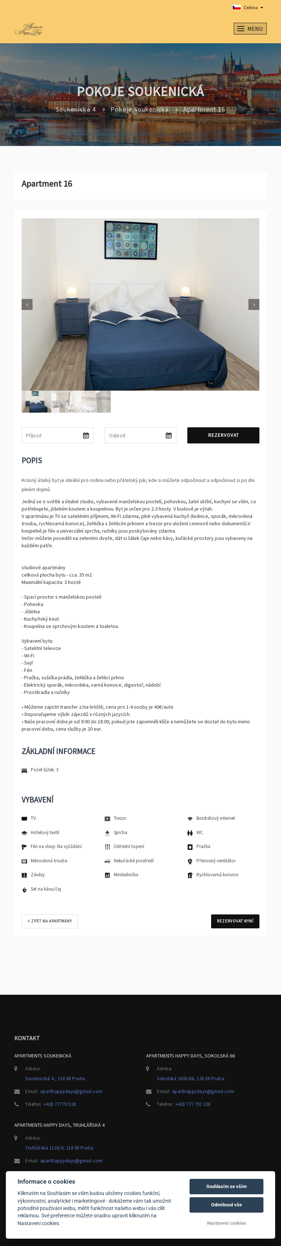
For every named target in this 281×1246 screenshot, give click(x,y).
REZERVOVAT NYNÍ (235, 921)
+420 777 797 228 (192, 1104)
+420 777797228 (60, 1104)
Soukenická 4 (76, 109)
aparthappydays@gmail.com (71, 1091)
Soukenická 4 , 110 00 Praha (55, 1078)
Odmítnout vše (226, 1204)
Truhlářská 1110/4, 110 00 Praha (59, 1148)
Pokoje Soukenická (139, 109)
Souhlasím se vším (226, 1186)
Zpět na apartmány (49, 921)
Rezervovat (223, 435)
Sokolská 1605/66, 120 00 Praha (190, 1078)
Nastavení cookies (226, 1223)
